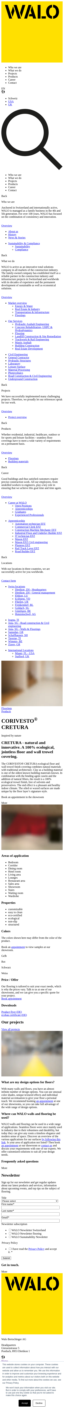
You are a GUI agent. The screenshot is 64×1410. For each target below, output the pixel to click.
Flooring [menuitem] (19, 333)
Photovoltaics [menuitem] (15, 372)
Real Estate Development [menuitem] (29, 348)
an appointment (44, 1101)
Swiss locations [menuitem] (16, 586)
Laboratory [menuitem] (14, 363)
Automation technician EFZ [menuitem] (30, 523)
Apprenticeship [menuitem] (16, 520)
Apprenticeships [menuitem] (24, 508)
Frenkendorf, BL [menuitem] (24, 604)
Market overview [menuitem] (17, 303)
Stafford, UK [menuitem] (22, 656)
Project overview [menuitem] (17, 417)
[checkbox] (31, 1233)
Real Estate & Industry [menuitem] (27, 309)
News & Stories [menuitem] (16, 237)
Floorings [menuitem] (20, 315)
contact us (46, 1145)
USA (11, 101)
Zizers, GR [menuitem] (14, 644)
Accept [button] (25, 1403)
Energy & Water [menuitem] (24, 306)
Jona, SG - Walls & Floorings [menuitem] (24, 629)
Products (6, 711)
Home (4, 1361)
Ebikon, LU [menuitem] (21, 595)
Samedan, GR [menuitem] (15, 632)
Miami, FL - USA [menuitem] (24, 653)
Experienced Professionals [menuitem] (29, 515)
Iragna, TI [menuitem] (13, 619)
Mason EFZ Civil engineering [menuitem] (31, 542)
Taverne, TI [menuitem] (14, 638)
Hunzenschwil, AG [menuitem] (25, 614)
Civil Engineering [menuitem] (18, 354)
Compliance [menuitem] (21, 249)
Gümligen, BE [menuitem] (23, 611)
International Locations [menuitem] (21, 650)
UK (10, 104)
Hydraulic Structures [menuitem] (19, 360)
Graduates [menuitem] (20, 511)
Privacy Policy (37, 1248)
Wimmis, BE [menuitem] (15, 641)
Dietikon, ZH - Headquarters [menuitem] (30, 589)
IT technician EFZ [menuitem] (25, 536)
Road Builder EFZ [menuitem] (25, 551)
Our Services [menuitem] (15, 321)
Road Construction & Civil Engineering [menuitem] (30, 375)
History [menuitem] (12, 234)
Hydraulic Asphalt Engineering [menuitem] (32, 324)
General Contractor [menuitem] (18, 357)
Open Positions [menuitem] (23, 505)
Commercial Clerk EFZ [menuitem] (28, 526)
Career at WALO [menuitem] (17, 502)
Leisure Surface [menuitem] (16, 366)
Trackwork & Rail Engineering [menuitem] (32, 339)
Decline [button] (39, 1403)
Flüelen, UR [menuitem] (21, 601)
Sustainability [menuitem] (22, 246)
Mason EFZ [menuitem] (21, 539)
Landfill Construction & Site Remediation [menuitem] (38, 336)
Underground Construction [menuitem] (23, 379)
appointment (18, 947)
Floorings (6, 708)
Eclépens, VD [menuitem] (22, 598)
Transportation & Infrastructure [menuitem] (32, 312)
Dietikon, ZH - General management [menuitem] (35, 592)
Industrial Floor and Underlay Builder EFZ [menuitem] (38, 533)
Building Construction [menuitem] (27, 345)
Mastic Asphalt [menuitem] (23, 342)
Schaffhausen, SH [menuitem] (18, 635)
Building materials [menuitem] (18, 461)
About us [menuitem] (13, 231)
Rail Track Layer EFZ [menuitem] (27, 548)
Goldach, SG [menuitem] (22, 608)
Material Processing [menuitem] (19, 369)
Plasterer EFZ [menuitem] (22, 545)
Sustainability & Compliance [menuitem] (24, 243)
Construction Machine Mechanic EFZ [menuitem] (35, 529)
